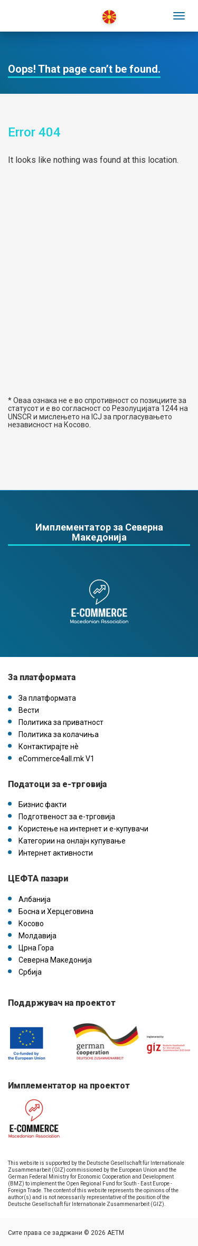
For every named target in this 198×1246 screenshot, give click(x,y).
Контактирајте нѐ (48, 746)
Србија (30, 972)
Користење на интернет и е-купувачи (83, 829)
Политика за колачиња (58, 734)
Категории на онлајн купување (72, 841)
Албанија (34, 899)
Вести (28, 710)
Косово (31, 923)
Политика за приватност (60, 722)
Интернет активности (55, 853)
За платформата (47, 698)
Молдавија (37, 935)
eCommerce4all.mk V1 (56, 758)
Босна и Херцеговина (55, 911)
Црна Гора (36, 948)
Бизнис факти (42, 804)
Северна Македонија (55, 960)
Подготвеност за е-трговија (66, 816)
